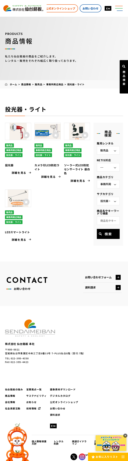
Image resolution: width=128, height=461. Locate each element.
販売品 (38, 84)
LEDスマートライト (17, 232)
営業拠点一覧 (34, 389)
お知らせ (31, 402)
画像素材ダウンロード (63, 389)
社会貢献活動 (12, 408)
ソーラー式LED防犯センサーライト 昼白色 (77, 169)
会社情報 (10, 402)
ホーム (13, 84)
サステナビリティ (36, 395)
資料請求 (90, 287)
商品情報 (26, 84)
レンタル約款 (59, 442)
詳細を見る (19, 172)
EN (108, 9)
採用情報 (31, 408)
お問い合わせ (90, 8)
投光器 (9, 165)
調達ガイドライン (79, 442)
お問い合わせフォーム (98, 277)
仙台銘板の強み (14, 389)
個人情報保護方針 (39, 442)
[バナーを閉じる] (125, 436)
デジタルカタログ (60, 395)
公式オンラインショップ (60, 8)
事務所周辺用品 (54, 84)
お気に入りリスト (107, 457)
